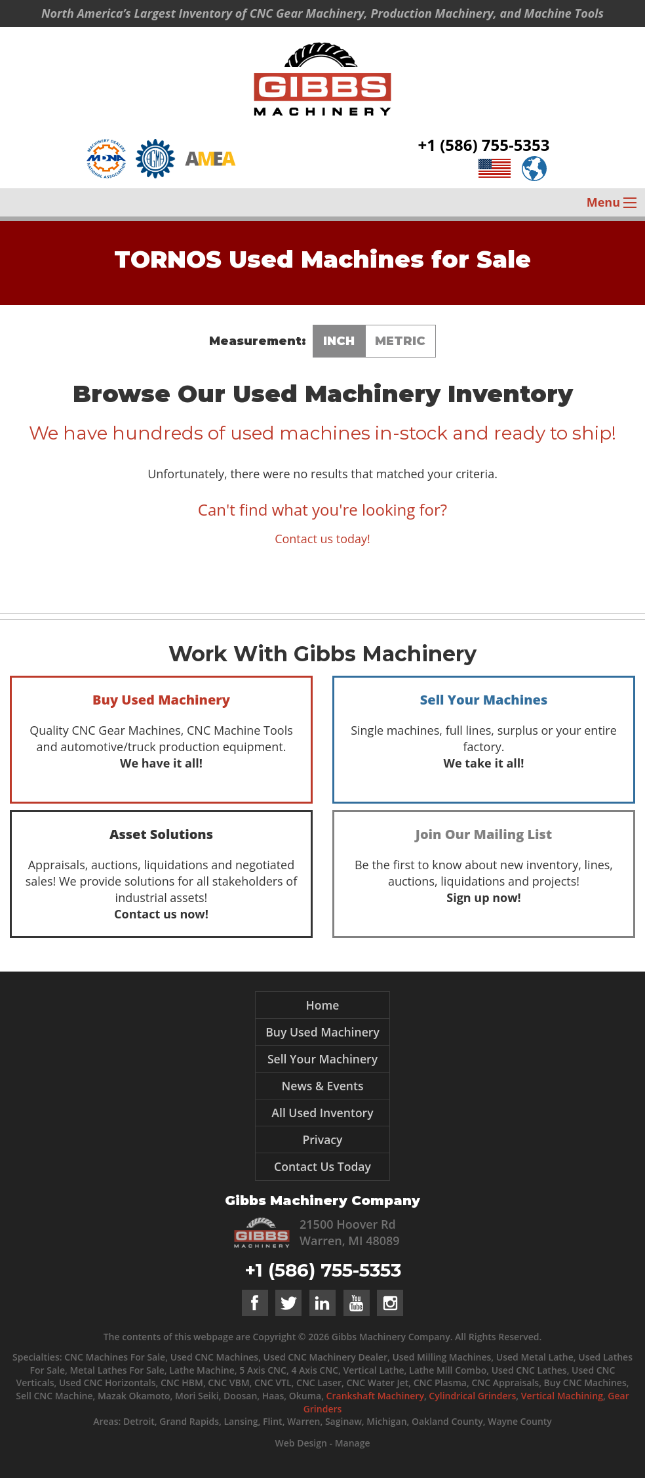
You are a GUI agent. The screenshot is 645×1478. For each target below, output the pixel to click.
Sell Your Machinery (322, 1059)
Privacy (322, 1139)
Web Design (300, 1443)
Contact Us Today (322, 1166)
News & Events (322, 1086)
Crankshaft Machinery (375, 1395)
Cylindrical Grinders (472, 1395)
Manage (352, 1443)
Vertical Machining (562, 1395)
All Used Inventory (322, 1112)
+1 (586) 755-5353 (484, 144)
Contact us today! (322, 538)
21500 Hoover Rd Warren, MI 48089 (350, 1232)
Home (323, 1005)
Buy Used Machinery (322, 1032)
